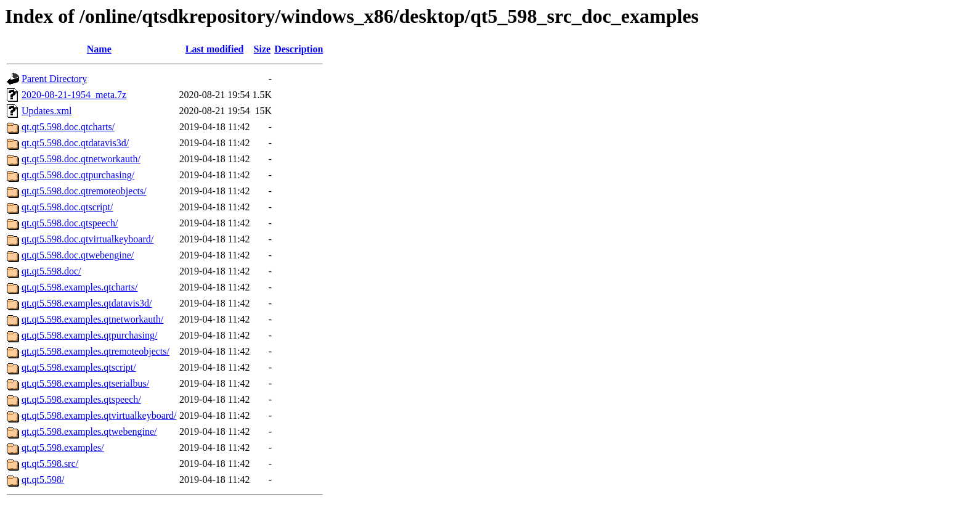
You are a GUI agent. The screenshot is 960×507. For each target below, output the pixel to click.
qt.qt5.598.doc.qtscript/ (67, 207)
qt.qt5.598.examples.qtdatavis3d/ (87, 303)
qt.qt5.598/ (43, 479)
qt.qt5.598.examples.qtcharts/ (79, 287)
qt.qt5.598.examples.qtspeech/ (81, 399)
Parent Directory (54, 78)
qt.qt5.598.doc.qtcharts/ (68, 127)
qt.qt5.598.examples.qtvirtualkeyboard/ (99, 415)
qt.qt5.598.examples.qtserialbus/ (85, 383)
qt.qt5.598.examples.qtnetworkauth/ (92, 319)
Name (99, 49)
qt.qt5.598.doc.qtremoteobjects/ (84, 191)
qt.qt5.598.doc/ (51, 271)
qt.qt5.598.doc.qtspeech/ (70, 223)
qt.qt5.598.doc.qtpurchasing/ (78, 175)
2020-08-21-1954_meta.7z (74, 94)
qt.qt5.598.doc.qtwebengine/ (78, 255)
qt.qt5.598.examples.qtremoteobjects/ (95, 351)
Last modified (214, 49)
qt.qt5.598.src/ (50, 463)
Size (262, 49)
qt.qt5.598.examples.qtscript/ (79, 367)
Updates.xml (46, 110)
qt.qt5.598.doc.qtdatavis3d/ (75, 143)
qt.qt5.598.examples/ (63, 447)
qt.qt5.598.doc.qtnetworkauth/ (81, 159)
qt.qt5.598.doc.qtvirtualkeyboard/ (87, 239)
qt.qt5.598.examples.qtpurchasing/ (89, 335)
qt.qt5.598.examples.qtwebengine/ (89, 431)
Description (298, 49)
